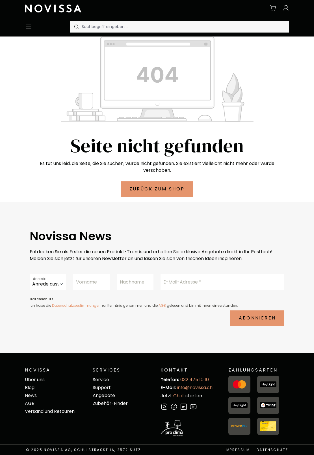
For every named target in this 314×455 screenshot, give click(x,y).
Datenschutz (272, 449)
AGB (162, 305)
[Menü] (30, 27)
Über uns (35, 379)
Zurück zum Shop (157, 189)
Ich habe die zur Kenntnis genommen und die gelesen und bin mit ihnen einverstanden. (134, 305)
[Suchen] (76, 27)
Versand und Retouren (50, 411)
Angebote (104, 395)
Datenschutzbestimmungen (76, 305)
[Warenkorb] (273, 8)
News (31, 395)
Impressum (237, 449)
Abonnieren (257, 318)
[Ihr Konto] (284, 8)
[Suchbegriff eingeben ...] (185, 27)
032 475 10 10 (194, 379)
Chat (178, 395)
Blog (29, 387)
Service (101, 379)
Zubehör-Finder (110, 403)
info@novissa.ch (195, 387)
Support (102, 387)
